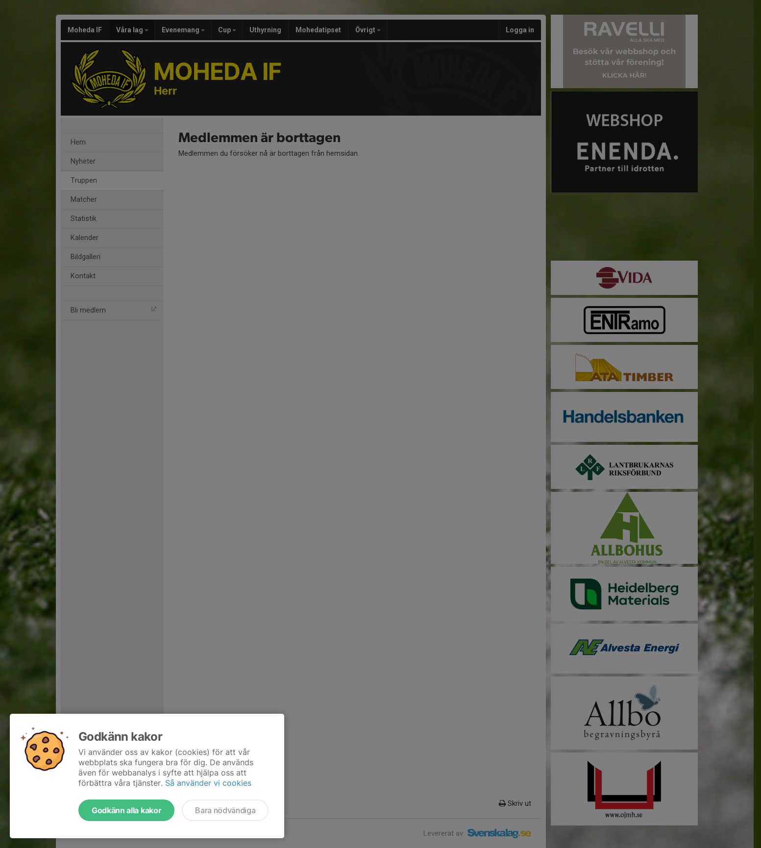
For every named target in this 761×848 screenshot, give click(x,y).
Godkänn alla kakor (126, 810)
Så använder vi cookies (208, 783)
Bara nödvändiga (225, 810)
